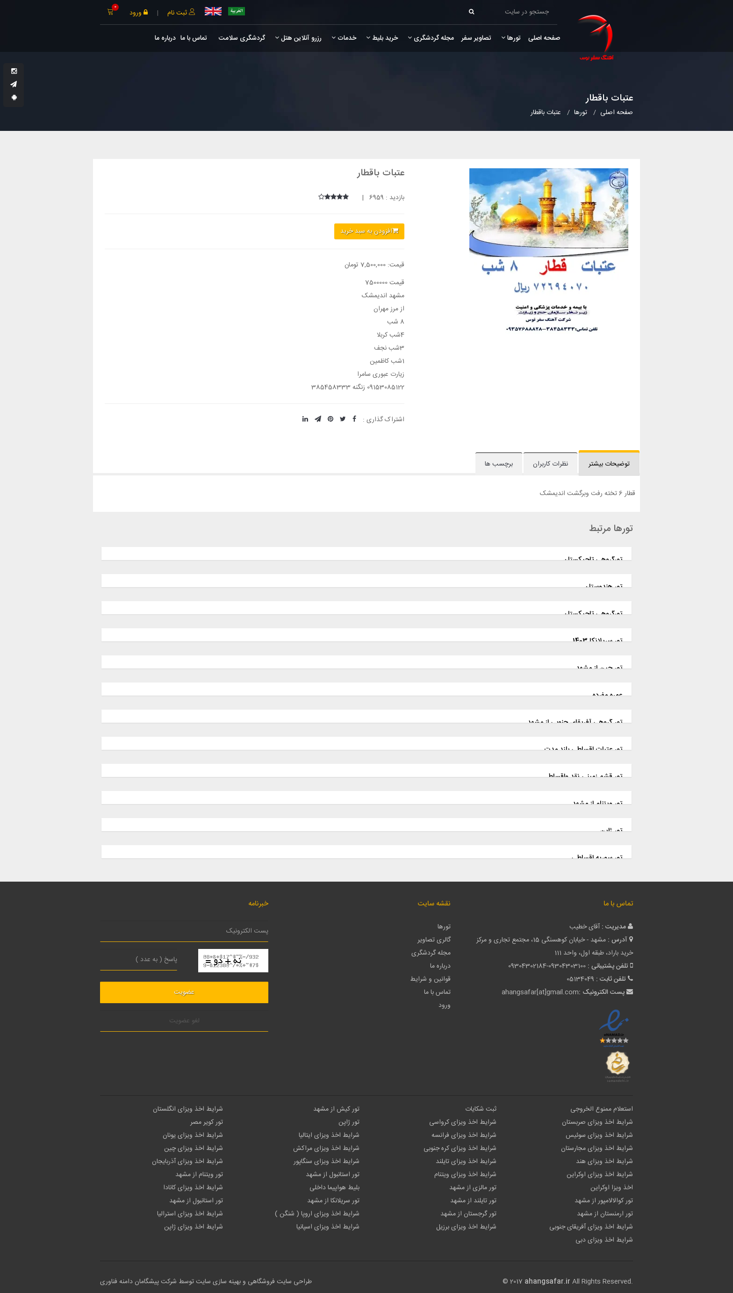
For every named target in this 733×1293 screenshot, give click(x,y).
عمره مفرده (607, 695)
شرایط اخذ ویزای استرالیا (190, 1214)
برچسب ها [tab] (499, 464)
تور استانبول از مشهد (332, 1174)
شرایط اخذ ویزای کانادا (193, 1187)
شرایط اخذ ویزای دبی (604, 1240)
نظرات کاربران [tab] (550, 464)
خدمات (343, 38)
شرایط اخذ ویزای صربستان (597, 1122)
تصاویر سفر (476, 38)
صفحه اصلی (544, 38)
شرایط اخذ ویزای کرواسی (462, 1122)
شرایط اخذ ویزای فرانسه (463, 1135)
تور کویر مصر (206, 1122)
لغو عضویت (184, 1021)
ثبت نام (181, 13)
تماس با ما (193, 38)
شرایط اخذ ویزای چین (193, 1148)
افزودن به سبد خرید (369, 231)
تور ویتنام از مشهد (597, 804)
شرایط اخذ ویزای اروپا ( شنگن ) (317, 1214)
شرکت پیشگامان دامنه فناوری (138, 1281)
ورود (138, 13)
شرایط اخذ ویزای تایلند (466, 1161)
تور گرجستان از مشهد (468, 1214)
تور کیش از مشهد (336, 1109)
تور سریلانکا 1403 (597, 641)
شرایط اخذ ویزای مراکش (326, 1148)
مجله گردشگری (431, 38)
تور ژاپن (611, 831)
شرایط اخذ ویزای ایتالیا (329, 1135)
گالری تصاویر (434, 940)
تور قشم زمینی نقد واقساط (584, 777)
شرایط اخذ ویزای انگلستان (188, 1109)
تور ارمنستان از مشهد (605, 1214)
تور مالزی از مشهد (472, 1187)
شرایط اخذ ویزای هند (604, 1161)
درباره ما (165, 38)
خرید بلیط (382, 38)
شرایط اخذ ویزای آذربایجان (187, 1161)
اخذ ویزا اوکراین (611, 1187)
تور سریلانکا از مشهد (333, 1201)
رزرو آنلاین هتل (298, 38)
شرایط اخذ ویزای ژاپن (193, 1227)
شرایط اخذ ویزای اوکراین (600, 1174)
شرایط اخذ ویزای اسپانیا (327, 1227)
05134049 (580, 979)
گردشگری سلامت (241, 38)
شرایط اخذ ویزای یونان (193, 1135)
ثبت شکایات (480, 1109)
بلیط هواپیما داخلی (334, 1187)
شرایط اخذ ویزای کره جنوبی (460, 1148)
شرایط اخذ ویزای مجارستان (597, 1148)
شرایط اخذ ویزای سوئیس (599, 1135)
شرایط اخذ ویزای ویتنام (465, 1174)
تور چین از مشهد (599, 668)
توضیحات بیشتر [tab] (609, 464)
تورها (511, 38)
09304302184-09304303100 (547, 966)
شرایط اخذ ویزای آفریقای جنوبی (591, 1227)
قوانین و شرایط (430, 979)
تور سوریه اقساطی (596, 858)
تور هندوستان (603, 587)
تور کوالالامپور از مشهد (604, 1201)
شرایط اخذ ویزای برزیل (466, 1227)
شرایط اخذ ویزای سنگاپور (326, 1161)
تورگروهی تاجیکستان (592, 560)
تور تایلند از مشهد (473, 1201)
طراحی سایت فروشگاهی (279, 1281)
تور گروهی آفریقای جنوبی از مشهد (574, 722)
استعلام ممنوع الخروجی (601, 1109)
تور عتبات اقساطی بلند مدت (583, 749)
